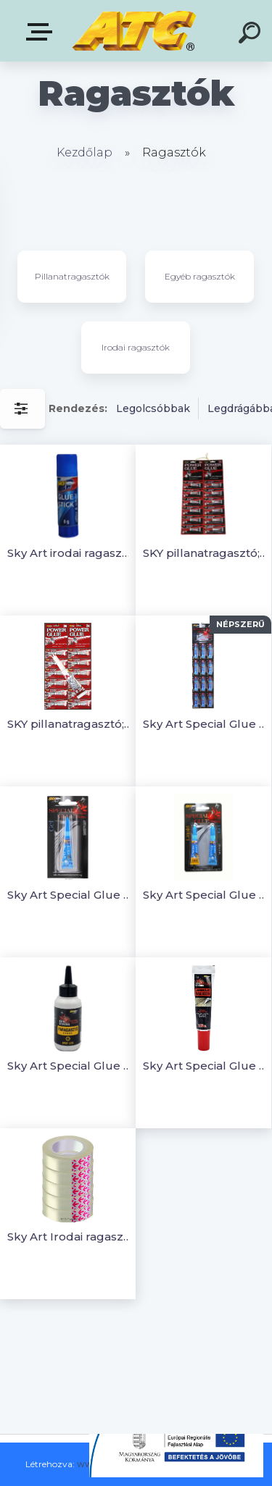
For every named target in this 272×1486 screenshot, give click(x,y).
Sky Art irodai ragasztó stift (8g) (70, 553)
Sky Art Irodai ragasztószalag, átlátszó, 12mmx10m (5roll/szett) (70, 1236)
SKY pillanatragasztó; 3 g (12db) (70, 724)
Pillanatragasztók (72, 276)
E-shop (42, 32)
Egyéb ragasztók (200, 276)
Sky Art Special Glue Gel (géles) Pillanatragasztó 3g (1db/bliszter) (70, 895)
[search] (252, 34)
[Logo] (135, 31)
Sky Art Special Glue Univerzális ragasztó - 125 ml (205, 1065)
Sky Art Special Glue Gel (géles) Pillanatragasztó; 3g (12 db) (205, 724)
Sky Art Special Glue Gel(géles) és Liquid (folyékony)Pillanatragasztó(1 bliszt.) (205, 895)
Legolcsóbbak (153, 408)
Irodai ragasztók (136, 347)
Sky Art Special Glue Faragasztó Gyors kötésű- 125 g (70, 1065)
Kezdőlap (84, 152)
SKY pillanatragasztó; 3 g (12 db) (205, 553)
